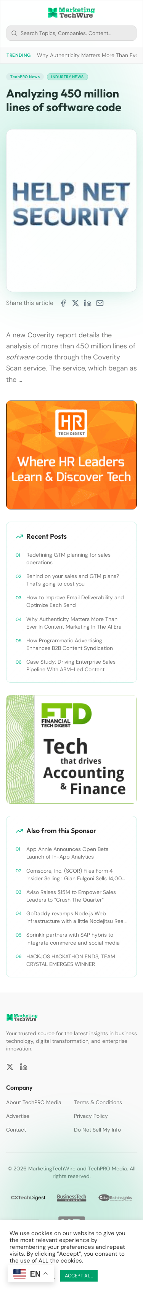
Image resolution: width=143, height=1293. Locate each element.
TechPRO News (25, 76)
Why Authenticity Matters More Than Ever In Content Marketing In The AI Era (74, 623)
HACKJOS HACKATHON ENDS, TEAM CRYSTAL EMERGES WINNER (70, 960)
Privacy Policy (91, 1116)
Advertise (17, 1116)
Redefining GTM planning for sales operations (68, 558)
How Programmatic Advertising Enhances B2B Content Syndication (69, 644)
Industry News (67, 76)
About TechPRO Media (33, 1102)
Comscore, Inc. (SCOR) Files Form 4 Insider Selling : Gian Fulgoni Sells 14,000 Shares (76, 874)
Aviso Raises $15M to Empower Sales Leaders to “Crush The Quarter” (71, 896)
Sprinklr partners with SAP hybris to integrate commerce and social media (73, 938)
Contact (16, 1129)
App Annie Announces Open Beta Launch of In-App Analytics (67, 853)
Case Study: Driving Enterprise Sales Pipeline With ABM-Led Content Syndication (71, 665)
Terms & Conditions (98, 1102)
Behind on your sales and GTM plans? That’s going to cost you (72, 580)
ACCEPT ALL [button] (79, 1275)
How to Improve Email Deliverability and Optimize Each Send (75, 601)
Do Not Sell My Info (97, 1129)
